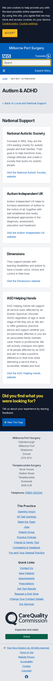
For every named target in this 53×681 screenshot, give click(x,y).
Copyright (27, 670)
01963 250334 (33, 492)
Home (4, 79)
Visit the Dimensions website (23, 281)
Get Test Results (26, 588)
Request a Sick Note (27, 593)
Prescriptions (26, 583)
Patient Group (26, 532)
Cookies (26, 666)
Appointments (27, 578)
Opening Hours (26, 511)
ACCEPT (10, 32)
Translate (43, 56)
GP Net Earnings (26, 516)
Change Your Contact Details (27, 598)
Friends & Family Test (26, 542)
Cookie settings (28, 23)
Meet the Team (26, 521)
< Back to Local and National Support (24, 103)
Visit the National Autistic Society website (26, 174)
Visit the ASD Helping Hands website (23, 375)
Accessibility (26, 661)
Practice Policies (26, 537)
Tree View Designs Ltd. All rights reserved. (28, 647)
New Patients (26, 573)
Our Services (26, 604)
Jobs (26, 527)
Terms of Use (26, 652)
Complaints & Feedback (26, 547)
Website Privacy (26, 657)
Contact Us (26, 568)
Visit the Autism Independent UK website (26, 234)
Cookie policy (10, 23)
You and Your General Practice (26, 552)
